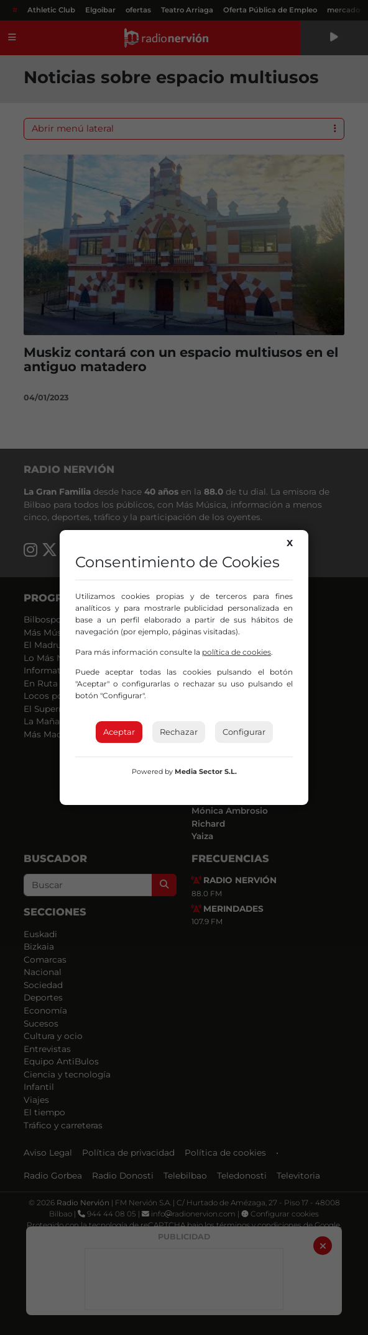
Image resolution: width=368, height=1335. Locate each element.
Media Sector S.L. (206, 771)
